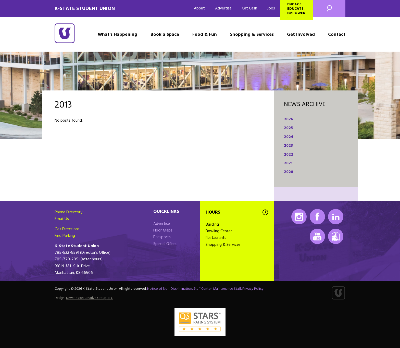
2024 (288, 137)
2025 (288, 128)
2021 (288, 163)
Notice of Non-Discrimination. (170, 289)
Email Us (62, 219)
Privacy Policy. (253, 289)
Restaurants (216, 238)
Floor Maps (162, 230)
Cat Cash (249, 8)
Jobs (271, 8)
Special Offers (165, 244)
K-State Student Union (85, 9)
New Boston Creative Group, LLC (89, 298)
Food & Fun (204, 34)
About (199, 8)
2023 (288, 145)
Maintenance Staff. (227, 289)
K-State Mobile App (335, 236)
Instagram (299, 216)
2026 (288, 119)
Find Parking (65, 236)
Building (212, 224)
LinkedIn (335, 216)
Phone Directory (68, 212)
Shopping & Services (252, 34)
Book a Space (165, 34)
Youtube (317, 236)
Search (329, 8)
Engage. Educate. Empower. (296, 11)
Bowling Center (219, 231)
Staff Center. (202, 289)
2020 (288, 172)
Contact (336, 34)
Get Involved (301, 34)
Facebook (317, 216)
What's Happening (117, 34)
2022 (288, 154)
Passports (162, 237)
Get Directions (67, 229)
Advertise (223, 8)
